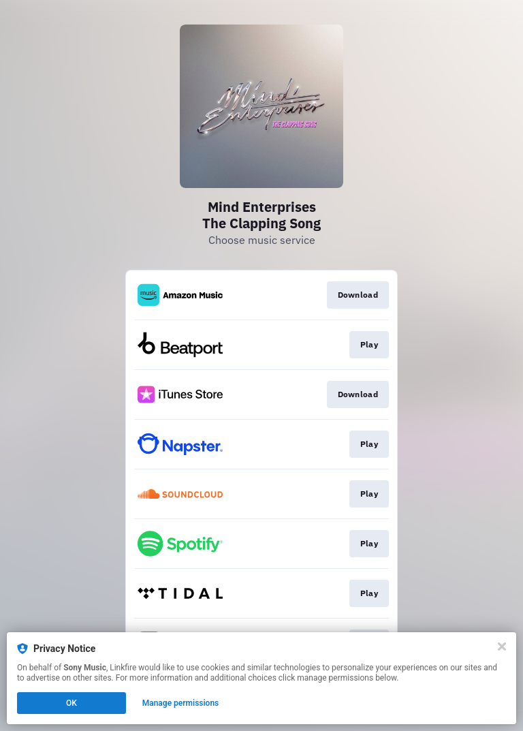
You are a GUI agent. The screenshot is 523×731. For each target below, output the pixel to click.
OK (71, 703)
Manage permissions (180, 703)
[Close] (502, 646)
